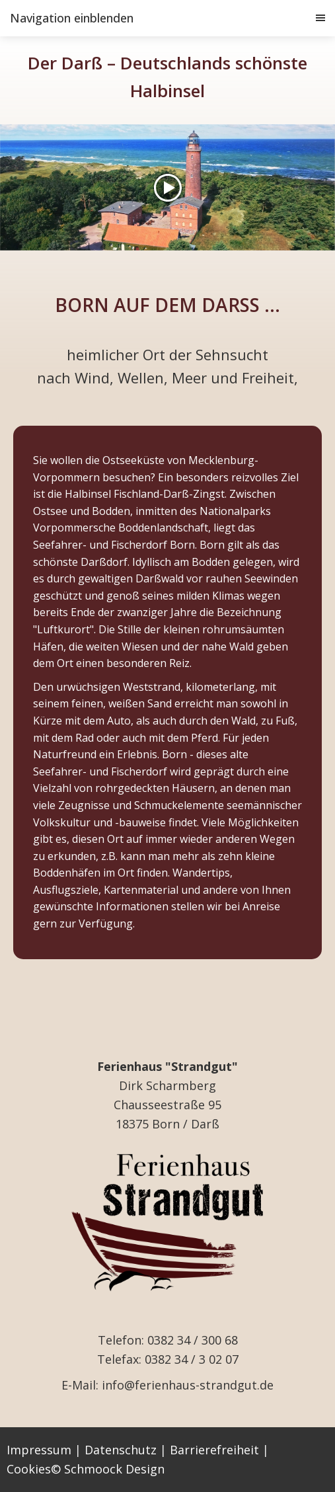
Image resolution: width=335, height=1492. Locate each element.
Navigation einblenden (71, 18)
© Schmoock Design (108, 1469)
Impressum (39, 1450)
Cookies (29, 1469)
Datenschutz (121, 1450)
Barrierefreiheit (214, 1450)
